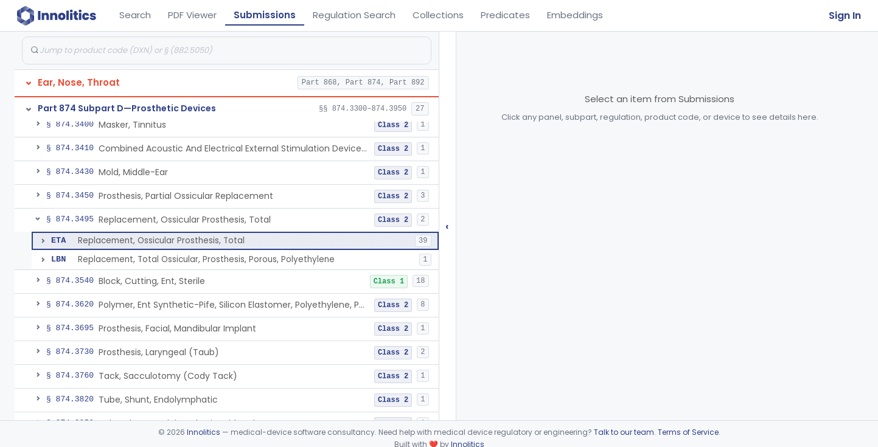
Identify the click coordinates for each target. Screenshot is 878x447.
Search (135, 15)
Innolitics (203, 432)
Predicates (505, 15)
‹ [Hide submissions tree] (447, 226)
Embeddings (575, 15)
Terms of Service (688, 432)
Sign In (845, 16)
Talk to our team (624, 432)
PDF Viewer (192, 15)
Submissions (265, 15)
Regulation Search (354, 15)
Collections (438, 15)
